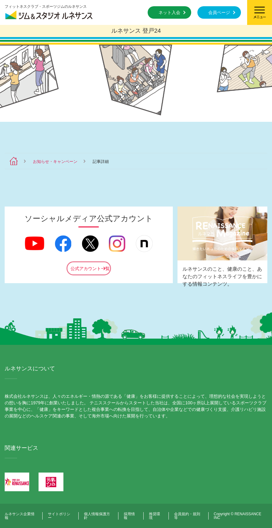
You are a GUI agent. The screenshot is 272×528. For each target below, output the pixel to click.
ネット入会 (169, 12)
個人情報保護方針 (97, 516)
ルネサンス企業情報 (20, 516)
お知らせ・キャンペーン (55, 161)
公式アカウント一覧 (90, 268)
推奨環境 (154, 516)
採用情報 (129, 516)
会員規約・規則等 (187, 516)
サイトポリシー (59, 516)
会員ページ (219, 12)
